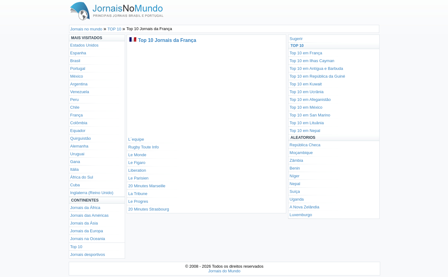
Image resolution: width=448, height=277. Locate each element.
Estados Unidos (84, 45)
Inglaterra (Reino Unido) (92, 192)
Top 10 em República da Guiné (317, 76)
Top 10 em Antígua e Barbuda (316, 68)
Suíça (295, 191)
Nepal (295, 183)
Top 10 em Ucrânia (307, 91)
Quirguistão (80, 138)
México (76, 76)
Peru (74, 99)
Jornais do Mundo (224, 271)
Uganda (297, 199)
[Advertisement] (206, 88)
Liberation (137, 170)
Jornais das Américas (89, 215)
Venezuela (79, 91)
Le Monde (137, 154)
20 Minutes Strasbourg (148, 209)
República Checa (305, 145)
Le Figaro (136, 162)
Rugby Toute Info (143, 147)
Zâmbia (296, 160)
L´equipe (136, 139)
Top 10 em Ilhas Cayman (312, 60)
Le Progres (138, 201)
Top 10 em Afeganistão (310, 99)
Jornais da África (85, 207)
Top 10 (76, 246)
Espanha (78, 53)
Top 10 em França (306, 53)
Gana (75, 161)
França (76, 115)
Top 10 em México (306, 107)
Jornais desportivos (87, 254)
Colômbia (78, 122)
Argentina (79, 84)
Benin (295, 168)
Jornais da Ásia (84, 223)
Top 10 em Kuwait (306, 84)
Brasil (75, 60)
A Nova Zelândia (304, 207)
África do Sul (81, 177)
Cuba (75, 185)
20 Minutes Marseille (146, 186)
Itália (74, 169)
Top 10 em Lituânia (307, 122)
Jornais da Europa (86, 231)
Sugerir (296, 38)
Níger (295, 176)
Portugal (77, 68)
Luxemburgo (301, 214)
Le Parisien (138, 178)
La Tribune (137, 193)
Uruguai (77, 154)
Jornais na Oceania (87, 238)
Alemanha (79, 146)
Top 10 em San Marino (310, 115)
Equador (78, 130)
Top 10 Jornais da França (167, 40)
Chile (75, 107)
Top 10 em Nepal (305, 130)
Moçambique (301, 152)
